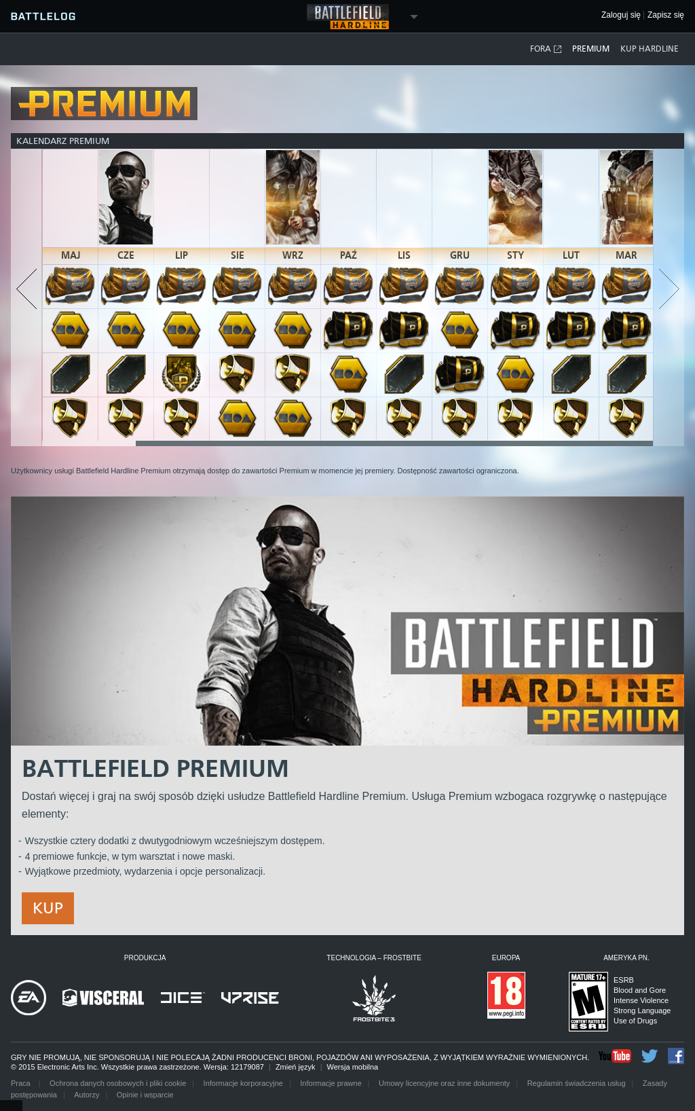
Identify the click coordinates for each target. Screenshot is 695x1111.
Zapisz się (665, 15)
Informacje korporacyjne (243, 1083)
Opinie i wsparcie (145, 1095)
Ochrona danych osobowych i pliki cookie (118, 1083)
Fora (546, 49)
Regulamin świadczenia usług (576, 1083)
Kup (48, 907)
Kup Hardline (649, 49)
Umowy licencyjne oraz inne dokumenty (444, 1083)
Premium (590, 49)
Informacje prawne (331, 1083)
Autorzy (86, 1095)
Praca (22, 1083)
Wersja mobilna (353, 1067)
